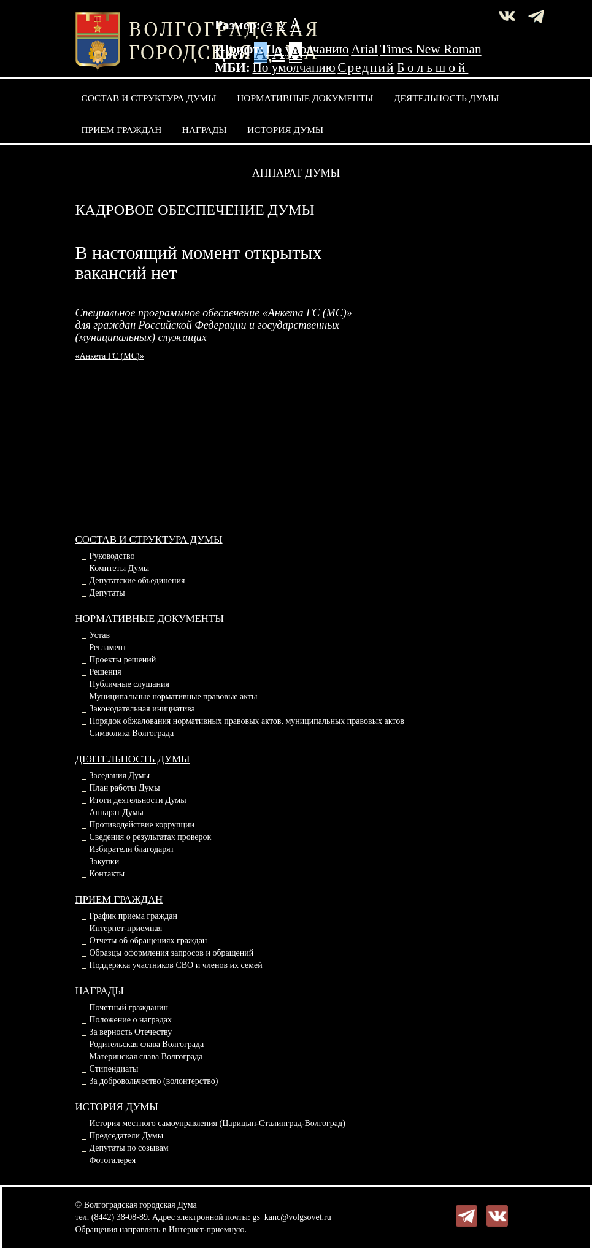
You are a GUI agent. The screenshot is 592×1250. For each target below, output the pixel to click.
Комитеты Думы (120, 568)
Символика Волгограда (132, 733)
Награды (204, 130)
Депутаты (107, 592)
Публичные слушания (129, 684)
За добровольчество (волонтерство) (154, 1081)
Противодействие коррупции (142, 824)
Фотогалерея (113, 1160)
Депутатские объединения (137, 580)
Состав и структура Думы (149, 98)
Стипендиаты (114, 1068)
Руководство (112, 556)
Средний (365, 67)
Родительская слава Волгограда (147, 1044)
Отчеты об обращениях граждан (148, 940)
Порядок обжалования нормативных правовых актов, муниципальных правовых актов (247, 721)
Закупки (105, 861)
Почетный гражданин (129, 1007)
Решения (105, 672)
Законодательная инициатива (142, 708)
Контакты (107, 873)
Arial (364, 49)
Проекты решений (123, 659)
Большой (433, 67)
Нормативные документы (305, 98)
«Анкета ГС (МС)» (109, 356)
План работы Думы (125, 787)
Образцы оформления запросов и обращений (172, 952)
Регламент (108, 647)
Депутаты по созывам (129, 1147)
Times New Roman (431, 49)
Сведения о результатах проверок (151, 837)
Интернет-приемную (206, 1229)
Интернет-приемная (126, 928)
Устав (100, 635)
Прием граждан (122, 130)
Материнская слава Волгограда (146, 1056)
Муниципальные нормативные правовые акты (174, 696)
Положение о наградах (131, 1019)
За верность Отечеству (131, 1032)
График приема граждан (133, 916)
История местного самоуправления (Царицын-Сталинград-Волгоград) (217, 1123)
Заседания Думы (120, 775)
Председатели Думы (127, 1135)
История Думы (285, 130)
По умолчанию (307, 49)
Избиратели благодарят (132, 849)
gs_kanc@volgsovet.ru (291, 1217)
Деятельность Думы (446, 98)
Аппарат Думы (117, 812)
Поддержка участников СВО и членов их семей (176, 965)
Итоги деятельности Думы (138, 800)
